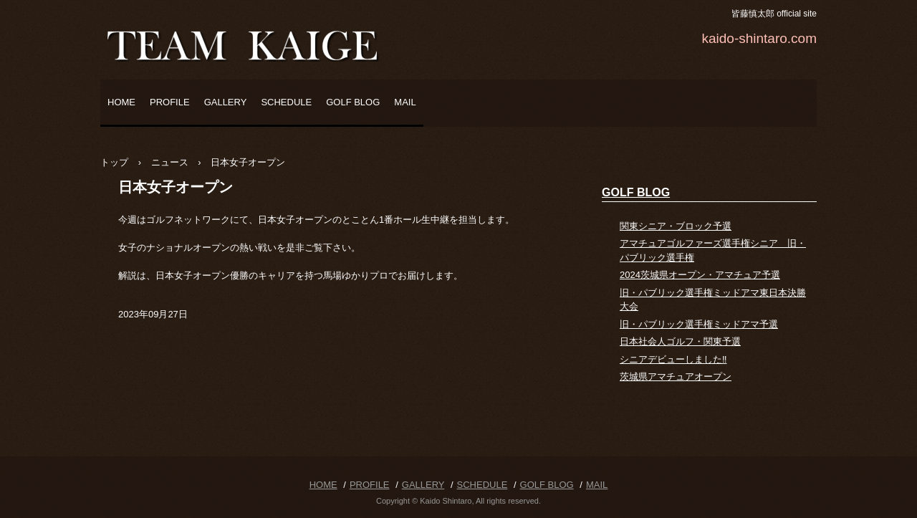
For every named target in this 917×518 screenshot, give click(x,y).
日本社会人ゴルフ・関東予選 (680, 341)
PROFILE (170, 102)
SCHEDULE (286, 102)
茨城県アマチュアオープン (675, 376)
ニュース (169, 162)
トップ (114, 162)
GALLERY (225, 102)
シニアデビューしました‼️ (673, 359)
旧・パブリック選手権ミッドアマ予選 (699, 324)
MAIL (405, 102)
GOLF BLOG (353, 102)
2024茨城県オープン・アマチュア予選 (700, 274)
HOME (121, 102)
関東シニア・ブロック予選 (675, 226)
